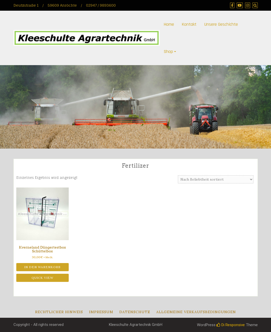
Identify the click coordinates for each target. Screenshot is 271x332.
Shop (168, 51)
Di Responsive (231, 325)
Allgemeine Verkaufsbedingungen (196, 312)
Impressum (101, 312)
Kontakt (189, 24)
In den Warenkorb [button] (42, 267)
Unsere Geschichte (221, 24)
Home (169, 24)
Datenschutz (134, 312)
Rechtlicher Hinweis (59, 312)
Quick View (42, 278)
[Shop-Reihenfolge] (215, 179)
